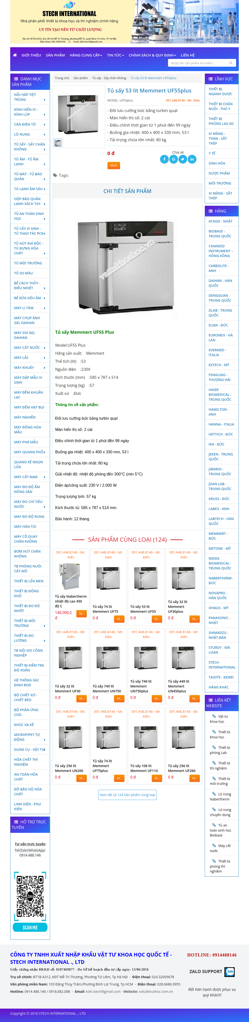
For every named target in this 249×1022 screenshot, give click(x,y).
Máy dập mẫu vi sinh (28, 380)
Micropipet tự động (30, 737)
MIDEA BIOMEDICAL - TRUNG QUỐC (220, 563)
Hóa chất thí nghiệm (26, 762)
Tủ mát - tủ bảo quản (30, 176)
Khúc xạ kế (24, 724)
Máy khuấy (30, 367)
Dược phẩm (219, 173)
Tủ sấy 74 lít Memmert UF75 (105, 609)
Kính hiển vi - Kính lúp (30, 112)
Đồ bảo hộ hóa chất (28, 791)
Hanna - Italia (221, 424)
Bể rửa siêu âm (30, 298)
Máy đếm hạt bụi (29, 407)
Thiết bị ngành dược (220, 91)
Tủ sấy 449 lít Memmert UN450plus (178, 686)
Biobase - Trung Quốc (220, 233)
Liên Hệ (188, 55)
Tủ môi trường (28, 263)
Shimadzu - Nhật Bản (219, 635)
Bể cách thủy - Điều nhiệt (30, 285)
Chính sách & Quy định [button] (152, 55)
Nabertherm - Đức (221, 580)
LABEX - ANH (219, 508)
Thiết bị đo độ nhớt (27, 608)
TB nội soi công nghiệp (28, 653)
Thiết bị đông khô (26, 593)
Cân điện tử (30, 124)
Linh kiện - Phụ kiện (27, 806)
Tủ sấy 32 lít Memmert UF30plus (177, 606)
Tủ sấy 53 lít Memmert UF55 (143, 609)
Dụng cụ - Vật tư (30, 749)
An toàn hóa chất (26, 776)
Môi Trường (220, 183)
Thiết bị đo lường (30, 638)
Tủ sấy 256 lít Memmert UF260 (182, 768)
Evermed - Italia (217, 352)
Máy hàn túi (25, 526)
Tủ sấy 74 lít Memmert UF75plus (102, 766)
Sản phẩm (55, 55)
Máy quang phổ (30, 452)
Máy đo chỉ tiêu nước (30, 504)
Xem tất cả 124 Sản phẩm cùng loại (127, 794)
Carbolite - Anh (219, 268)
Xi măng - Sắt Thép (220, 195)
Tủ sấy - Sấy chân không (30, 146)
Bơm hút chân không (27, 553)
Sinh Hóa (217, 163)
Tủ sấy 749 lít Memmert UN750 (107, 688)
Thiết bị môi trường (30, 623)
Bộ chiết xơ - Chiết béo (25, 697)
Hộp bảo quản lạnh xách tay (30, 201)
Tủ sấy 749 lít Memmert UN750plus (141, 686)
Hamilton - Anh (219, 412)
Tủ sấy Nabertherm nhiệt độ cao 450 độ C (71, 601)
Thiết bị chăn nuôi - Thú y (221, 106)
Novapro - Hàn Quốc (218, 595)
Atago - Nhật (220, 221)
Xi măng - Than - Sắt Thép (218, 138)
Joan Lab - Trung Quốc (220, 486)
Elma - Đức (218, 325)
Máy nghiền (25, 417)
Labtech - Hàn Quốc (221, 521)
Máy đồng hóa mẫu (27, 429)
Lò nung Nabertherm (220, 796)
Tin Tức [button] (115, 55)
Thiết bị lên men (29, 581)
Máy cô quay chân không (26, 539)
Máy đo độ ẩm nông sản (27, 489)
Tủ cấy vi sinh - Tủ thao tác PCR (30, 231)
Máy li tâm (30, 308)
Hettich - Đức (221, 434)
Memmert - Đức (218, 536)
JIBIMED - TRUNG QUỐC (220, 471)
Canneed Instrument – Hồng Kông (221, 251)
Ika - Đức (216, 444)
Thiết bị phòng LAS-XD (221, 121)
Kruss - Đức (219, 498)
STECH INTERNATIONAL (222, 664)
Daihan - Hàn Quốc (220, 283)
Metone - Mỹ (220, 548)
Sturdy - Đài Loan (219, 650)
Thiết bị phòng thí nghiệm (220, 866)
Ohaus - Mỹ (219, 607)
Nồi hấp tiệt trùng (30, 97)
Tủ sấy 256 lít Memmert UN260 (69, 768)
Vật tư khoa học (219, 719)
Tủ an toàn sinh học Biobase (220, 830)
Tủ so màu (23, 273)
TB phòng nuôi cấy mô (27, 568)
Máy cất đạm (30, 476)
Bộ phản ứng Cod (26, 712)
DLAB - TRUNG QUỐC (220, 312)
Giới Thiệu (31, 55)
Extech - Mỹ (219, 364)
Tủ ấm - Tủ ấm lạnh (30, 161)
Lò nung (30, 134)
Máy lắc (30, 357)
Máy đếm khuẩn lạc (28, 395)
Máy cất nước (30, 347)
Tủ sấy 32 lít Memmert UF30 (67, 688)
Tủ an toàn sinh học (30, 216)
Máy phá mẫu (26, 442)
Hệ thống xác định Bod (26, 682)
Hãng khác (219, 687)
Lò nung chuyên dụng (220, 812)
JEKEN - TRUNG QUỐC (221, 456)
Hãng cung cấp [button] (86, 55)
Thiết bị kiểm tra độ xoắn (29, 667)
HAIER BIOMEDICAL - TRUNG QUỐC (220, 394)
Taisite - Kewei (221, 677)
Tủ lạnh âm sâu (30, 188)
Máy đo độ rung (29, 516)
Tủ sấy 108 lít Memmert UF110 (144, 768)
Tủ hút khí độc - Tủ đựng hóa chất (30, 248)
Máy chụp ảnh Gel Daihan (27, 320)
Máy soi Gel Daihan (24, 335)
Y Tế (212, 153)
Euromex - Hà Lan (221, 337)
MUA (113, 165)
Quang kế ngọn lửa (28, 464)
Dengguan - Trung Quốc (220, 298)
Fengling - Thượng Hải (220, 377)
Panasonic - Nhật (219, 620)
